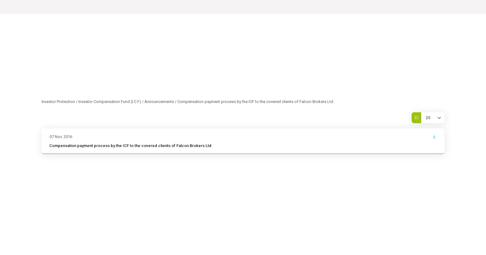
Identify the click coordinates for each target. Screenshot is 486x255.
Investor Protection (58, 101)
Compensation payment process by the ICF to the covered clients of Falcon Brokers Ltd (130, 145)
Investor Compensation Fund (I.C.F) (109, 101)
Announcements (159, 101)
